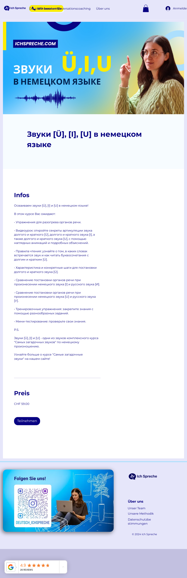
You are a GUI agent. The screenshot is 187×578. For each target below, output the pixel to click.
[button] (39, 8)
